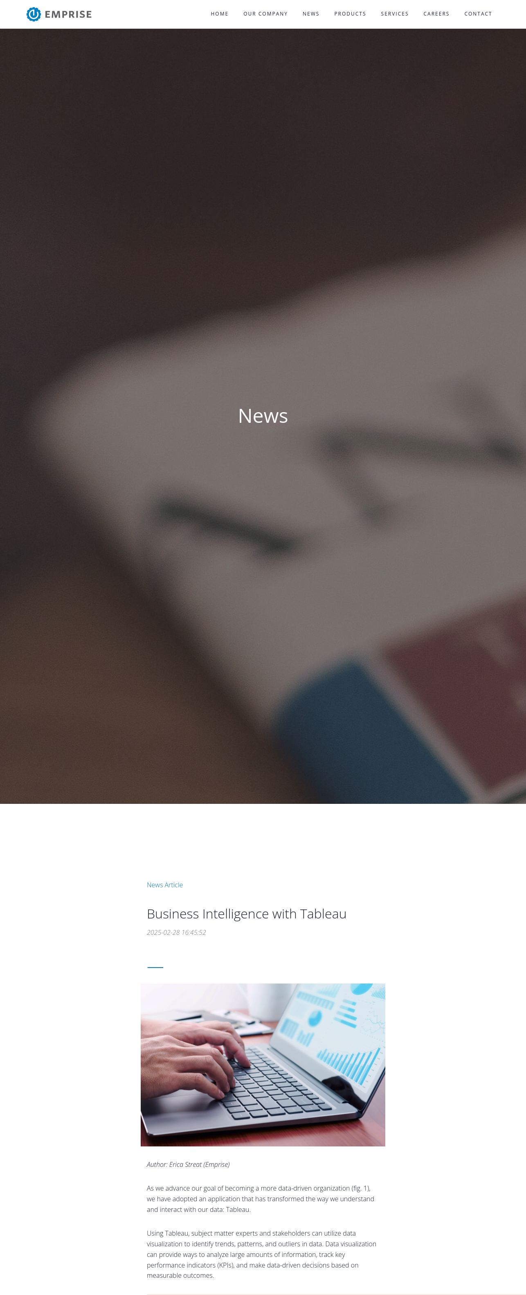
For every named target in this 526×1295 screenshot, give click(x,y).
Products (350, 13)
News (311, 13)
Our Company (265, 13)
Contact (478, 13)
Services (395, 13)
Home (220, 13)
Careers (437, 13)
